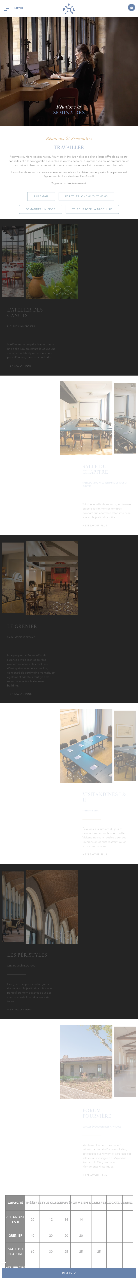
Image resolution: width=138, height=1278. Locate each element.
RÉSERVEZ (69, 1273)
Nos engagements (55, 1254)
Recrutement (79, 1254)
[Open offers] (131, 7)
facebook (61, 1082)
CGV (86, 1258)
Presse (35, 1254)
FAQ (24, 1254)
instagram (69, 1082)
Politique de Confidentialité (61, 1258)
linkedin (77, 1082)
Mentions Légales (104, 1254)
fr (98, 1258)
